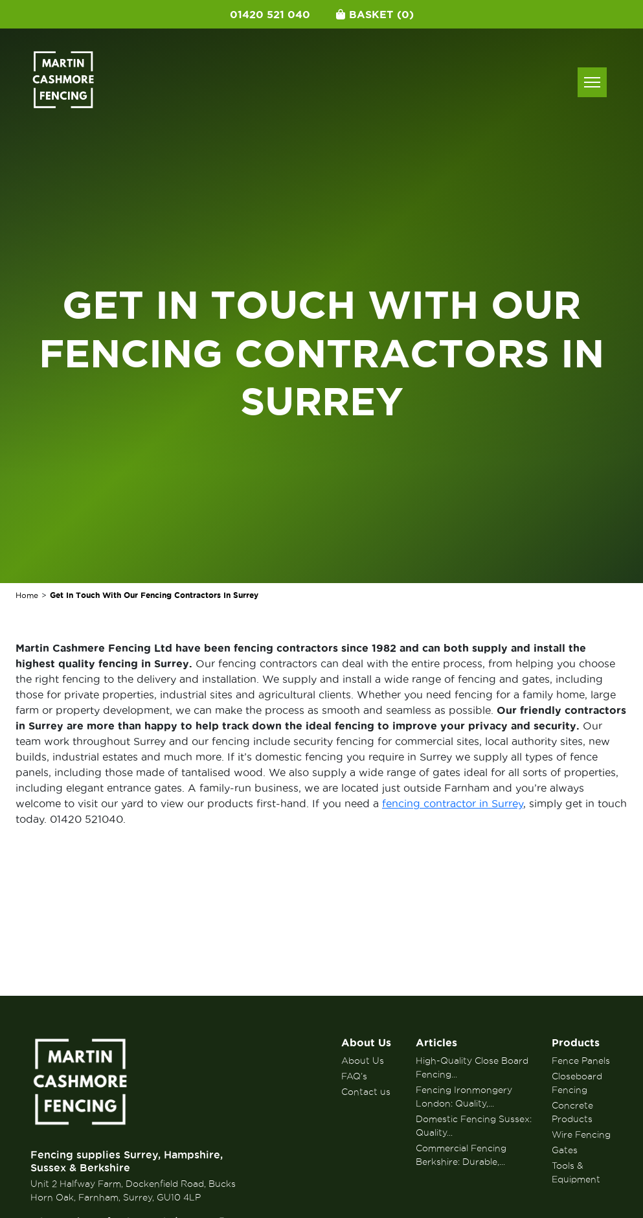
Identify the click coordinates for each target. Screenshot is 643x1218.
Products (576, 1042)
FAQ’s (354, 1076)
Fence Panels (581, 1060)
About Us (366, 1042)
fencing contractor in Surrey (452, 803)
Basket (375, 14)
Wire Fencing (581, 1134)
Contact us (365, 1091)
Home (27, 595)
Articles (436, 1042)
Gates (565, 1150)
